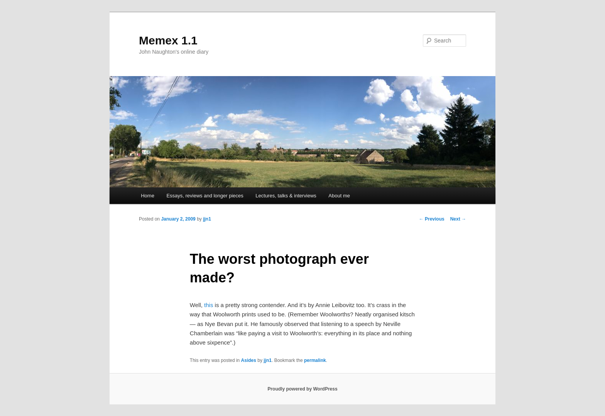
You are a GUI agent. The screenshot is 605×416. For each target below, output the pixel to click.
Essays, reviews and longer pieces (204, 196)
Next (458, 219)
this (208, 305)
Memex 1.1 (168, 40)
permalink (315, 360)
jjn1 (207, 219)
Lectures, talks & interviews (285, 196)
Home (147, 196)
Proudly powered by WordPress (302, 389)
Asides (248, 360)
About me (339, 196)
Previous (431, 219)
